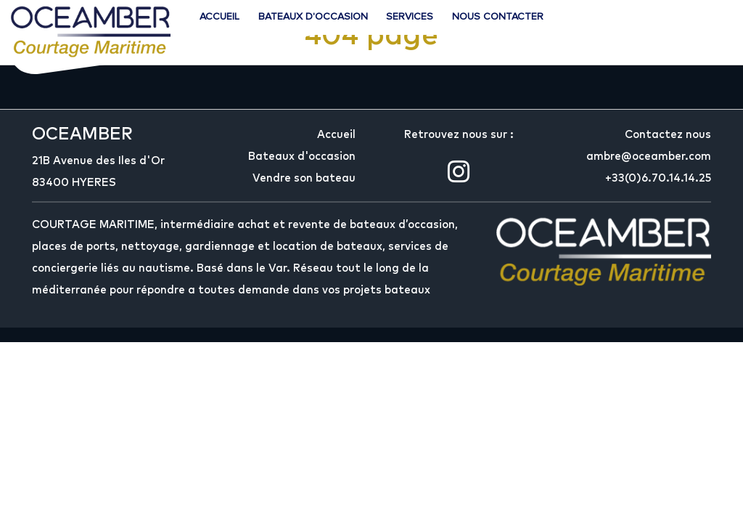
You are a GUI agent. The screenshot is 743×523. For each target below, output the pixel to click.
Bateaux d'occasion (313, 16)
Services (409, 16)
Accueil (219, 16)
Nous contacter (497, 16)
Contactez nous (668, 134)
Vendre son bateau (304, 178)
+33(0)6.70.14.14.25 (658, 178)
